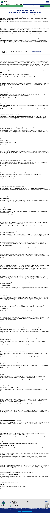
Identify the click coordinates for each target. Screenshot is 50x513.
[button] (44, 1)
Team (21, 4)
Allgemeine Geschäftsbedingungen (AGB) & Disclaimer (33, 502)
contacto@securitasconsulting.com (36, 51)
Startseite (3, 4)
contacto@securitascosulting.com (39, 380)
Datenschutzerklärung (31, 504)
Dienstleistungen (15, 4)
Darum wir (8, 4)
